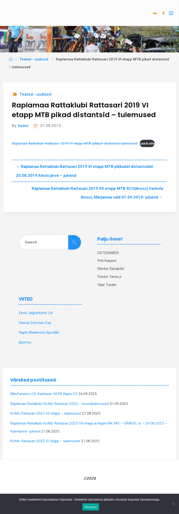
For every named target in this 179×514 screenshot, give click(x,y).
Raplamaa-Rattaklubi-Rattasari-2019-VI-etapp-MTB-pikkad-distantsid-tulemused (74, 143)
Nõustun (91, 507)
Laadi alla (147, 143)
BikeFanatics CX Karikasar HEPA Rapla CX (43, 394)
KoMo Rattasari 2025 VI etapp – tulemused (45, 441)
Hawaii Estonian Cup (35, 323)
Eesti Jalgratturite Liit (36, 313)
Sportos (25, 342)
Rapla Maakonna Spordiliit (39, 332)
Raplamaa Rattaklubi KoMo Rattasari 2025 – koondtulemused (59, 404)
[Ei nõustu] (173, 503)
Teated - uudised (33, 59)
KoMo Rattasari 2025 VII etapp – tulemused (45, 413)
